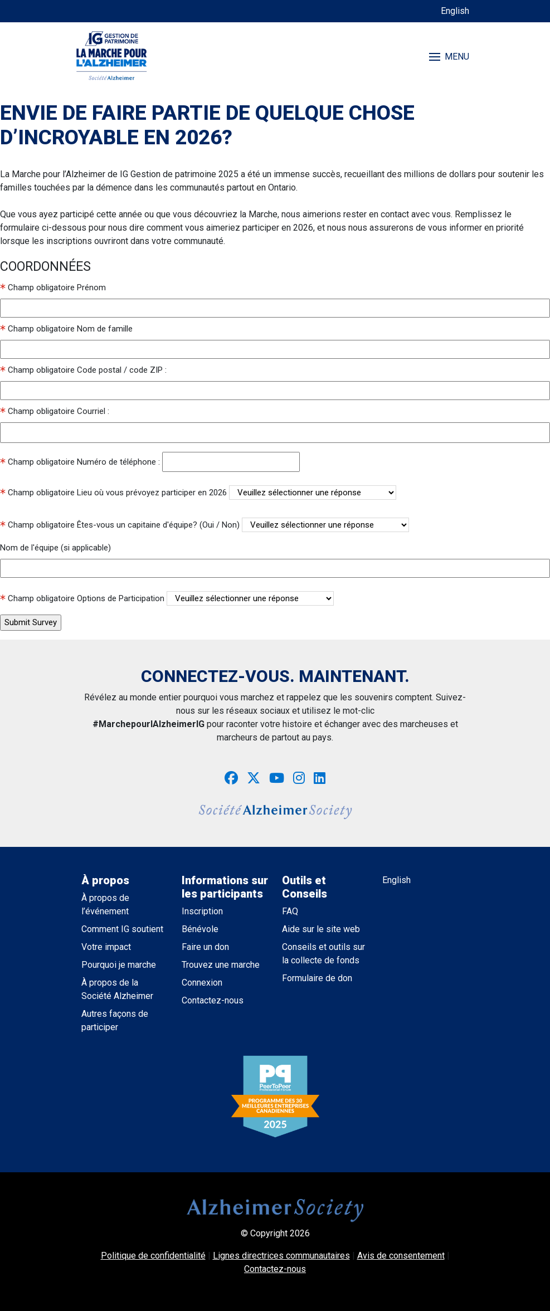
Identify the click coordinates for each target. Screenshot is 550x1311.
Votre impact (106, 947)
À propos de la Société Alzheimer (117, 989)
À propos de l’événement (105, 905)
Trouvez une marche (221, 964)
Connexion (202, 982)
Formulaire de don (317, 978)
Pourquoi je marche (118, 964)
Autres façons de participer (114, 1020)
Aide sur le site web (321, 929)
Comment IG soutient (122, 929)
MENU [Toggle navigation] (449, 56)
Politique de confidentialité (153, 1255)
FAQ (290, 911)
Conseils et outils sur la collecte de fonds (323, 954)
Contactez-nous (213, 1000)
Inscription (202, 911)
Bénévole (200, 929)
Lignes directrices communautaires (281, 1255)
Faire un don (205, 947)
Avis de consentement (401, 1255)
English (455, 11)
